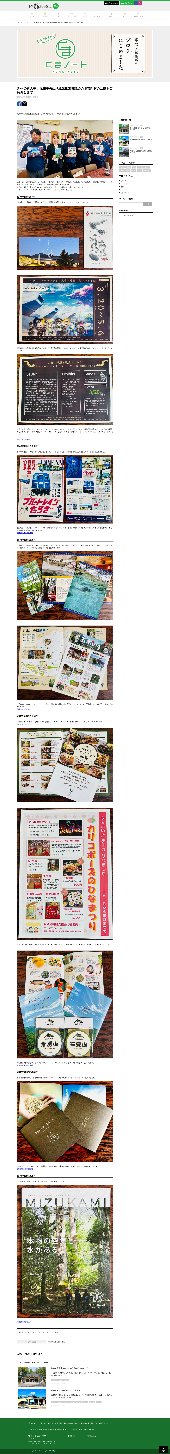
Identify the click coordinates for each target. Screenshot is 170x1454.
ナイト (58, 14)
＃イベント (140, 167)
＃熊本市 (66, 1380)
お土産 (85, 14)
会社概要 (32, 1429)
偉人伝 (111, 14)
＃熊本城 (60, 1380)
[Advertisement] (136, 101)
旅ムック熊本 (128, 215)
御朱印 (125, 14)
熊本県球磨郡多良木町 (25, 533)
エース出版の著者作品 (86, 1429)
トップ (31, 14)
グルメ (45, 14)
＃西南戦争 (92, 1402)
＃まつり (147, 167)
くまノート (29, 22)
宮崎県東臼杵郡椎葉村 (25, 1169)
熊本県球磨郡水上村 (24, 1322)
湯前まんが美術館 (23, 439)
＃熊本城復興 (147, 170)
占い (122, 190)
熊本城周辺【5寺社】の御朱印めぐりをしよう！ (70, 1368)
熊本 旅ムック (73, 1436)
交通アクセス (138, 14)
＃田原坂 (65, 1402)
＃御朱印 (54, 1380)
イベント (124, 184)
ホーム (20, 22)
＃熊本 (134, 167)
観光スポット (98, 14)
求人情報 (58, 1429)
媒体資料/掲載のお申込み (45, 1429)
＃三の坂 (98, 1402)
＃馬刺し (139, 170)
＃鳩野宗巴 (85, 1402)
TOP (31, 1423)
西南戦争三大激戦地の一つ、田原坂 (65, 1390)
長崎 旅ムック (91, 1436)
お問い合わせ (127, 3)
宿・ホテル (72, 14)
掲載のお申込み (111, 3)
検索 (147, 204)
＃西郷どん (71, 1402)
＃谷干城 (78, 1402)
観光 (122, 187)
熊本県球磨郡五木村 (24, 709)
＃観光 (53, 1402)
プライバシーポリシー (70, 1429)
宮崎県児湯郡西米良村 (25, 1065)
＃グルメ (133, 170)
